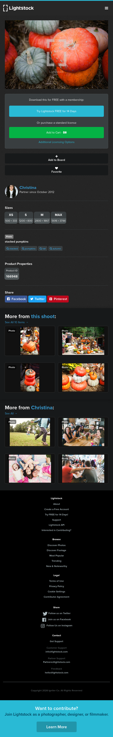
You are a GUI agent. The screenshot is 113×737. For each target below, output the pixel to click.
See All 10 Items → (16, 322)
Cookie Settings (56, 591)
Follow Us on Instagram (59, 625)
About (56, 504)
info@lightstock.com (57, 651)
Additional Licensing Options (57, 142)
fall (43, 248)
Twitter (37, 299)
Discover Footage (56, 550)
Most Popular (56, 555)
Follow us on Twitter (59, 613)
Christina (28, 187)
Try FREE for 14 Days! (56, 514)
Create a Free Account (56, 509)
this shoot (43, 316)
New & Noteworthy (56, 566)
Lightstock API (56, 525)
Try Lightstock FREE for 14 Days (56, 111)
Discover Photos (57, 545)
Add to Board (56, 158)
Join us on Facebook (59, 619)
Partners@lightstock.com (56, 662)
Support (56, 519)
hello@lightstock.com (56, 672)
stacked (12, 248)
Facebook (16, 299)
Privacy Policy (56, 586)
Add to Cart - (56, 132)
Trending (56, 561)
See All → (11, 413)
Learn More (56, 727)
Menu (106, 8)
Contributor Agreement (56, 596)
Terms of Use (56, 581)
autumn (55, 248)
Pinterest (58, 299)
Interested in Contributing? (56, 530)
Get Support (56, 641)
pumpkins (29, 248)
